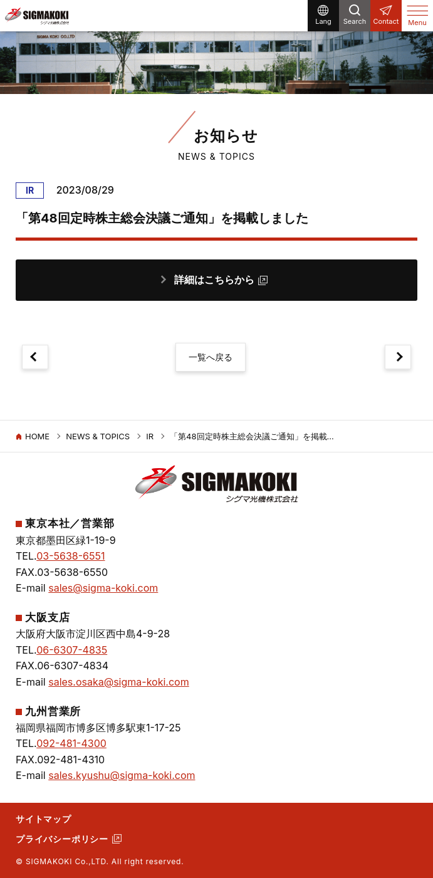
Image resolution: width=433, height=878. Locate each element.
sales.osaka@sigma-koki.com (118, 682)
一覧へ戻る (210, 357)
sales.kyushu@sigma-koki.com (121, 775)
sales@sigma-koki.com (103, 588)
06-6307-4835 (71, 650)
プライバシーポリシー (62, 839)
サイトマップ (43, 818)
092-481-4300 (71, 743)
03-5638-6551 (70, 556)
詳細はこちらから (214, 279)
